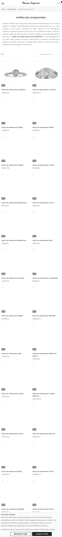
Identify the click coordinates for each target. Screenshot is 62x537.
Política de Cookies (47, 529)
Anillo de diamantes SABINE (12, 316)
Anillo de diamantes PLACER (12, 434)
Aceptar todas (42, 534)
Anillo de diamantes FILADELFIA (13, 90)
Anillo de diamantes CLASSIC (13, 394)
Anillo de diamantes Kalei (12, 354)
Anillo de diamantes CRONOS (13, 278)
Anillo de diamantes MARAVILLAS (14, 203)
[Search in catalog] (57, 3)
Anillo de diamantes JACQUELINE (45, 278)
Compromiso (11, 9)
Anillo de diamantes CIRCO (43, 471)
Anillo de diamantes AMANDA (13, 509)
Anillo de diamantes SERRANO (44, 316)
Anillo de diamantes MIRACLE (44, 434)
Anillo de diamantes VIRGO (43, 509)
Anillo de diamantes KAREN (43, 127)
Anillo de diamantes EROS (43, 240)
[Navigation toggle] (3, 3)
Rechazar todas (20, 534)
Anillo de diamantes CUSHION (44, 90)
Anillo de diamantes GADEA (12, 127)
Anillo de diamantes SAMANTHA (14, 240)
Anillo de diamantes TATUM (43, 165)
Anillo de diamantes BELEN (12, 471)
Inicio (3, 9)
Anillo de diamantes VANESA (13, 165)
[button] (3, 61)
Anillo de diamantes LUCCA (43, 203)
